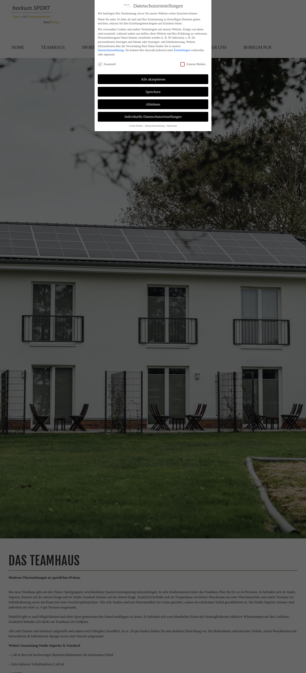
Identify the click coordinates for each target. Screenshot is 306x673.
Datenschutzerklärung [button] (155, 126)
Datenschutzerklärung (111, 50)
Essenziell (107, 64)
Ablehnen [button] (153, 104)
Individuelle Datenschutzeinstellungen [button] (153, 116)
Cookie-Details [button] (136, 126)
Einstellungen (182, 50)
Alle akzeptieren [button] (153, 79)
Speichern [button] (153, 92)
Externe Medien (192, 64)
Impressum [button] (172, 126)
